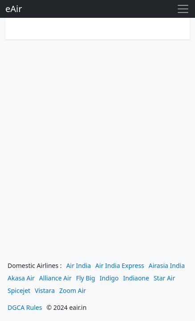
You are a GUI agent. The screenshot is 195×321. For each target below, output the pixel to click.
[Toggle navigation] (183, 9)
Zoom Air (72, 290)
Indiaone (136, 278)
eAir (13, 9)
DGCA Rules (25, 307)
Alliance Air (55, 278)
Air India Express (119, 265)
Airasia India (167, 265)
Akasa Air (21, 278)
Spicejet (19, 290)
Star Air (164, 278)
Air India (78, 265)
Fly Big (85, 278)
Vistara (45, 290)
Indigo (109, 278)
